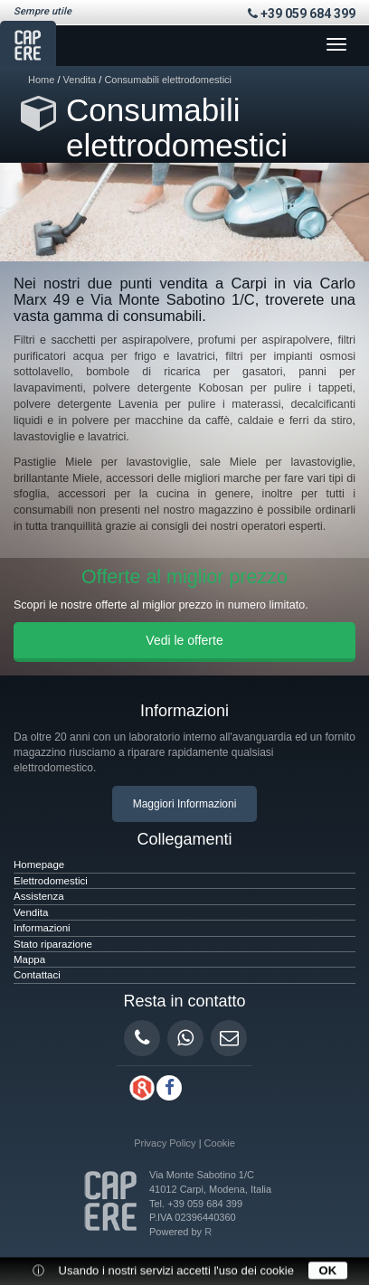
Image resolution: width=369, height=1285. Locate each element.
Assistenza (39, 896)
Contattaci (37, 974)
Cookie (219, 1143)
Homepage (39, 864)
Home (41, 79)
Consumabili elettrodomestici (168, 79)
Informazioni (42, 927)
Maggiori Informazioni (185, 804)
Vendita (80, 79)
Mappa (29, 959)
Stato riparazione (53, 944)
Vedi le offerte (184, 640)
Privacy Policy (164, 1143)
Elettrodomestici (51, 880)
